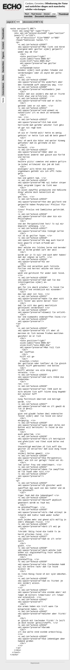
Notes (3, 77)
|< (12, 22)
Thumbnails (3, 33)
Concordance (3, 89)
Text (27, 14)
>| (42, 22)
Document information (45, 16)
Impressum (35, 663)
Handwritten (3, 66)
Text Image (36, 14)
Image (47, 14)
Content (3, 45)
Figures (3, 55)
